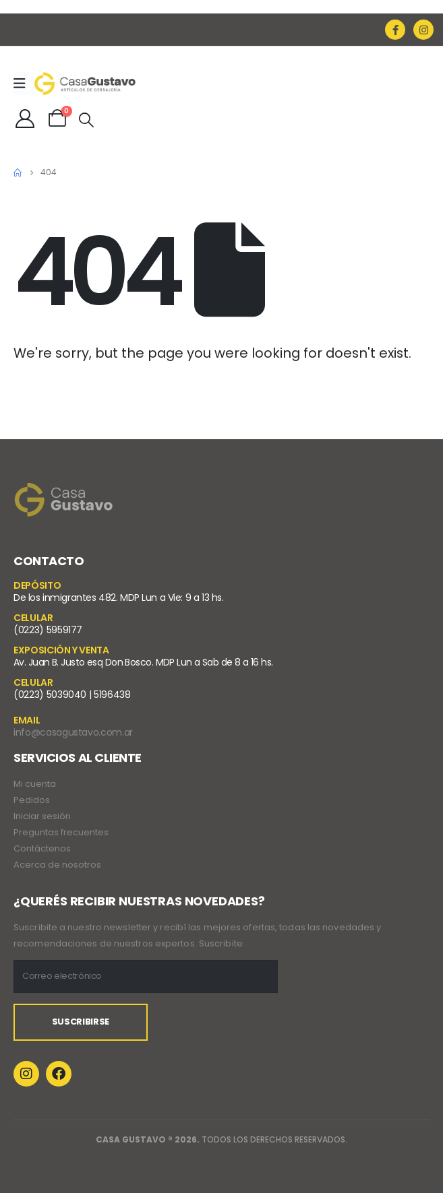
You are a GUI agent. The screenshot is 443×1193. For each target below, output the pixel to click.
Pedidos (31, 800)
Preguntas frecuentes (61, 832)
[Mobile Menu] (23, 83)
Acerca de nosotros (57, 864)
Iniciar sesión (42, 816)
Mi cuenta (34, 783)
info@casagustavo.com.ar (73, 732)
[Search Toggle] (86, 120)
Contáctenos (42, 848)
